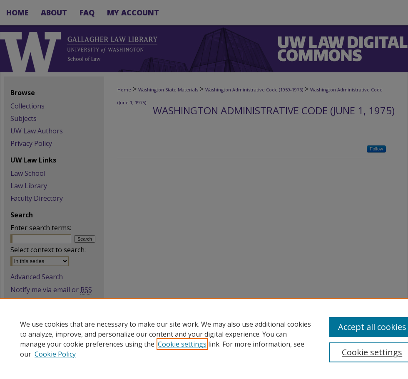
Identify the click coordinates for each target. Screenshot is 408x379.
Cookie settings (182, 344)
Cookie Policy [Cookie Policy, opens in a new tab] (55, 354)
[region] (204, 338)
